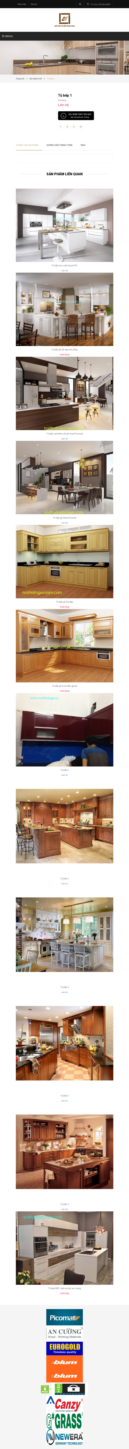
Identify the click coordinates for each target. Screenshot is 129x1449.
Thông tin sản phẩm (27, 145)
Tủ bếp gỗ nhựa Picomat (64, 518)
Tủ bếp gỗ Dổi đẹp (64, 602)
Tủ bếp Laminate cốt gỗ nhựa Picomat (64, 433)
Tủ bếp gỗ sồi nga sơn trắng (64, 349)
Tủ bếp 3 (64, 1095)
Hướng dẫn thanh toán (59, 145)
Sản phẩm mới (36, 79)
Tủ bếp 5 (64, 878)
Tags (83, 145)
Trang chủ (21, 79)
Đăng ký (34, 4)
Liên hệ (64, 270)
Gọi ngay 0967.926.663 (79, 115)
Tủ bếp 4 (64, 987)
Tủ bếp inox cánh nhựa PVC (64, 265)
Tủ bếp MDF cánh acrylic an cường (64, 1288)
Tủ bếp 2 (64, 1204)
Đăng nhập (22, 4)
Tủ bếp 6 (64, 770)
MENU (7, 36)
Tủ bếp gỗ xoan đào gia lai (64, 686)
